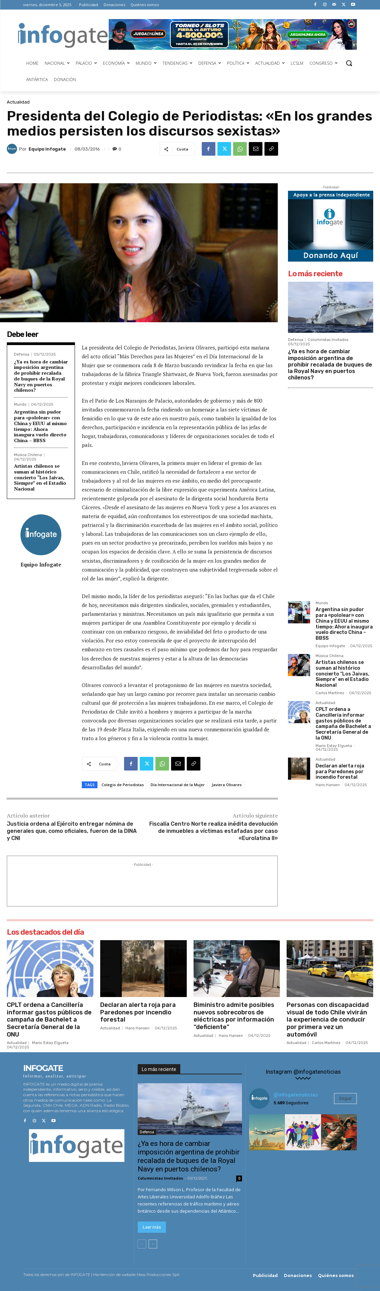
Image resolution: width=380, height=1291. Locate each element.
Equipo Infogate (47, 149)
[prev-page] (142, 1244)
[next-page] (153, 1244)
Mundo (20, 404)
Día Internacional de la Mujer (178, 784)
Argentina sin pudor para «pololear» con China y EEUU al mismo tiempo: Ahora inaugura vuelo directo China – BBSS (40, 426)
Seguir (345, 1098)
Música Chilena (28, 455)
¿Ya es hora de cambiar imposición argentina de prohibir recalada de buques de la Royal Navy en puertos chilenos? (41, 375)
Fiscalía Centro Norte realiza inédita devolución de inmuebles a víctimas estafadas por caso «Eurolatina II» (213, 831)
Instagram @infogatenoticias (303, 1072)
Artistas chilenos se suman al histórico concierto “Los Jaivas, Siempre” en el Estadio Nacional (40, 477)
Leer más (152, 1227)
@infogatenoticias (296, 1095)
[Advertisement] (142, 883)
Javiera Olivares (227, 784)
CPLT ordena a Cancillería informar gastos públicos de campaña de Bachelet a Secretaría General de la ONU (343, 723)
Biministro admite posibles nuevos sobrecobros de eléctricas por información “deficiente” (234, 1016)
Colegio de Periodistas (123, 784)
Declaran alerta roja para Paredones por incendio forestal (340, 771)
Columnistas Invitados (328, 340)
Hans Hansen (328, 785)
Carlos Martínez (330, 693)
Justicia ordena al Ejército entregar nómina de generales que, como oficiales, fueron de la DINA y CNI (72, 831)
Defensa (21, 354)
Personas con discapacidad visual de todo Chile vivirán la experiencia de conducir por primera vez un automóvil (328, 1019)
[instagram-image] (267, 1132)
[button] (349, 63)
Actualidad (18, 102)
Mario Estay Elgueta (334, 746)
